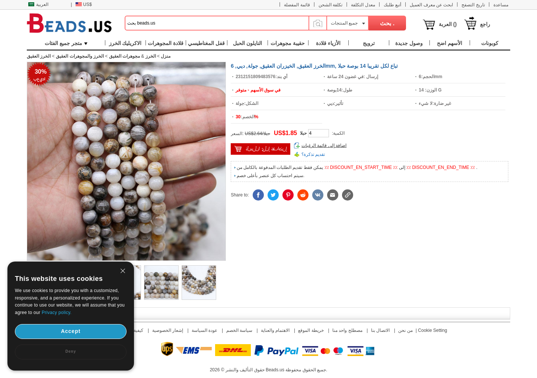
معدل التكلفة (363, 4)
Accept (71, 331)
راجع (485, 24)
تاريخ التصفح (473, 4)
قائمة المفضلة (297, 4)
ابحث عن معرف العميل (431, 4)
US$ (84, 4)
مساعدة (500, 4)
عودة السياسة (204, 330)
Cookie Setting (432, 330)
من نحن (405, 330)
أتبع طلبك (392, 4)
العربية (38, 4)
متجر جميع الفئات (66, 43)
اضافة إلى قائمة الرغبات (323, 145)
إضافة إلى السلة (260, 149)
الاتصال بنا (380, 330)
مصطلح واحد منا (347, 330)
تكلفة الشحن (330, 4)
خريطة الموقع (310, 330)
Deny (70, 351)
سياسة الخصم (239, 330)
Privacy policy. (56, 312)
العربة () (448, 24)
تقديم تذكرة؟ (313, 154)
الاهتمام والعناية (275, 330)
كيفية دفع (134, 330)
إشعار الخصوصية (167, 330)
